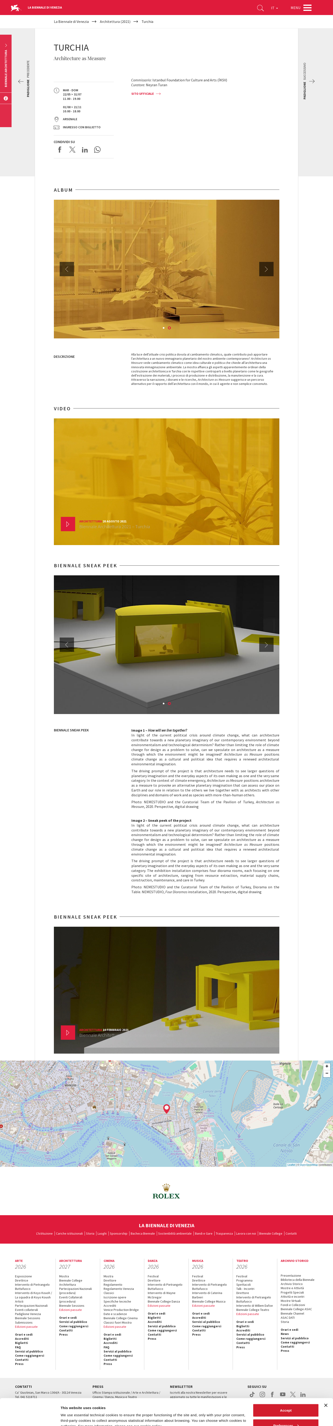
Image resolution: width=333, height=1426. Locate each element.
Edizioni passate (26, 1327)
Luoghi (102, 1233)
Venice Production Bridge (121, 1310)
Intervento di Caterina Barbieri (207, 1295)
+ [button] (326, 1066)
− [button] (326, 1073)
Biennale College (270, 1233)
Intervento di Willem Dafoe (254, 1305)
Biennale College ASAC (296, 1309)
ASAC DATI (288, 1318)
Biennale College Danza (164, 1301)
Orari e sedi (24, 1334)
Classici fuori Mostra (118, 1322)
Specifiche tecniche (117, 1301)
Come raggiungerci (29, 1355)
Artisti (19, 1301)
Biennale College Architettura (70, 1282)
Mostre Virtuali (291, 1301)
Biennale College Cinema (121, 1318)
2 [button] (170, 328)
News (285, 1334)
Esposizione (23, 1276)
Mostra (64, 1276)
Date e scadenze (115, 1314)
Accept (286, 1383)
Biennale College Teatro (252, 1310)
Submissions (24, 1322)
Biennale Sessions (27, 1318)
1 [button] (164, 328)
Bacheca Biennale (143, 1233)
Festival (153, 1276)
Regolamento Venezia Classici (119, 1291)
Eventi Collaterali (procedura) (70, 1299)
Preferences (286, 1399)
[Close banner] (325, 1378)
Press (19, 1364)
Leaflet (291, 1164)
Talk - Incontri (245, 1289)
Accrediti (22, 1339)
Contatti (291, 1233)
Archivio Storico (292, 1284)
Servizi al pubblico (29, 1351)
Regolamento (113, 1284)
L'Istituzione (44, 1233)
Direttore (110, 1280)
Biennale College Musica (208, 1301)
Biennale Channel (292, 1313)
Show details (71, 1412)
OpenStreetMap (309, 1164)
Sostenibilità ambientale (175, 1233)
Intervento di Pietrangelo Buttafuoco (32, 1286)
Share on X (72, 149)
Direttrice (21, 1280)
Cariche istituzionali (69, 1233)
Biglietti (21, 1343)
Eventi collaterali (26, 1310)
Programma (244, 1280)
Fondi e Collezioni (293, 1305)
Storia (90, 1233)
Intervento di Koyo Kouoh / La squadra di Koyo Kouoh (33, 1295)
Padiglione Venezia (28, 1314)
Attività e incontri (292, 1296)
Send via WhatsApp (97, 149)
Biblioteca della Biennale (297, 1280)
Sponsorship (118, 1233)
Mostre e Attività (292, 1288)
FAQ (18, 1347)
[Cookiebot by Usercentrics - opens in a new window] (30, 1417)
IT (274, 8)
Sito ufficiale (142, 94)
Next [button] (266, 269)
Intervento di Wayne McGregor (162, 1295)
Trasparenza (224, 1233)
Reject (286, 1414)
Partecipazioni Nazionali (31, 1305)
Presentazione (291, 1275)
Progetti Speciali (292, 1292)
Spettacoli (243, 1284)
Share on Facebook (60, 149)
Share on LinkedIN (84, 149)
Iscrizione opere (115, 1297)
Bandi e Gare (204, 1233)
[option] (166, 269)
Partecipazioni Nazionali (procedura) (75, 1291)
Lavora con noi (246, 1233)
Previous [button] (67, 269)
